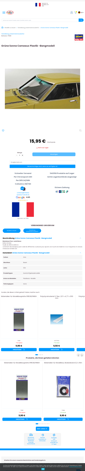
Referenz (4, 36)
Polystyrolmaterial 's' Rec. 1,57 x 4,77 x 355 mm (56, 297)
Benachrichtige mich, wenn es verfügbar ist (42, 166)
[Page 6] (45, 423)
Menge (19, 153)
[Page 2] (39, 354)
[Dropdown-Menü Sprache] (81, 12)
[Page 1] (36, 354)
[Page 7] (47, 423)
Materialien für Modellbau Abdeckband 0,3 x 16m (63, 363)
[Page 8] (48, 423)
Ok (43, 469)
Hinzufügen (54, 154)
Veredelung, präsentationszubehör (12, 34)
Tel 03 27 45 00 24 (23, 195)
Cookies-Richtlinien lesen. (75, 466)
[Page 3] (40, 354)
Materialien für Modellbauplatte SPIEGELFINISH (19, 296)
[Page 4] (42, 354)
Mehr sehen (42, 428)
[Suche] (42, 20)
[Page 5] (44, 423)
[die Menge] (19, 155)
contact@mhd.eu (23, 193)
